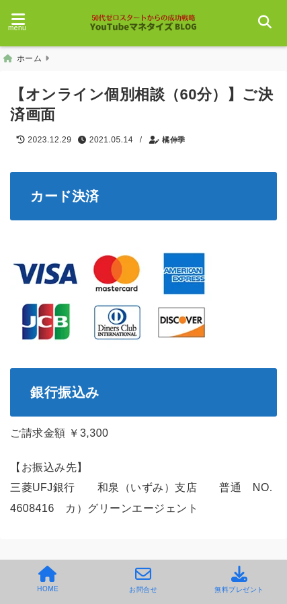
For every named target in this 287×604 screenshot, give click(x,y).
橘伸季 (174, 140)
